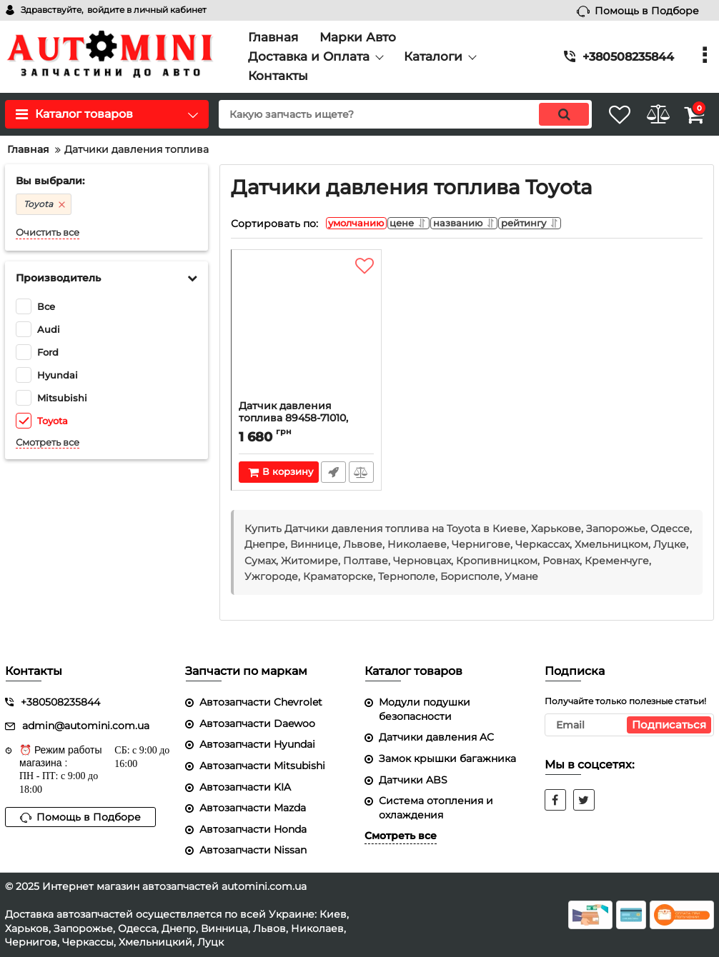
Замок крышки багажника (447, 758)
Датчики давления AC (436, 737)
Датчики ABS (413, 779)
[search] (386, 114)
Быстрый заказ (332, 475)
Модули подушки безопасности (424, 709)
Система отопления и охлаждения (436, 807)
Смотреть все (47, 442)
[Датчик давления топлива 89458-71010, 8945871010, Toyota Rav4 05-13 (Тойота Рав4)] (306, 332)
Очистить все (47, 232)
